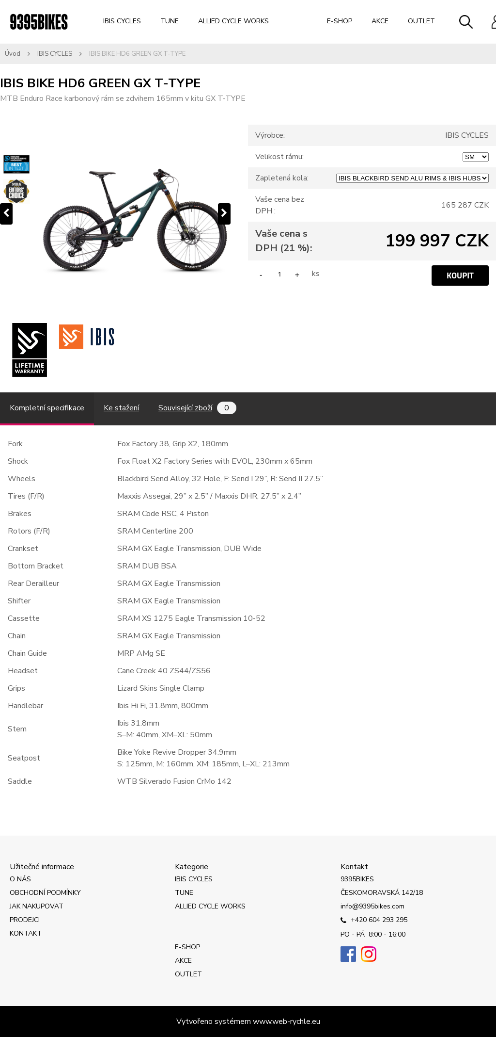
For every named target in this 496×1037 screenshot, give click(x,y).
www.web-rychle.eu (286, 1021)
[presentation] (6, 214)
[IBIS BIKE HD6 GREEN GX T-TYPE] (115, 213)
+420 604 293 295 (374, 920)
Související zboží (197, 408)
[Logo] (38, 22)
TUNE (169, 21)
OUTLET (421, 21)
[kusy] (279, 273)
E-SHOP (339, 21)
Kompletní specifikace (47, 408)
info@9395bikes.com (372, 906)
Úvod (12, 53)
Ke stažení (121, 408)
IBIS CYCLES (122, 21)
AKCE (380, 21)
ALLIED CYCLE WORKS (233, 21)
